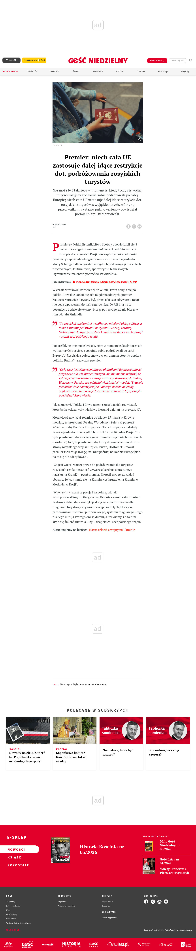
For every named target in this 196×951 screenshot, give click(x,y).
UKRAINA (95, 684)
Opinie (141, 71)
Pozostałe (15, 865)
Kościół (33, 71)
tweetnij (134, 225)
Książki (15, 857)
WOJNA (103, 684)
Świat (76, 71)
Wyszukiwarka (191, 60)
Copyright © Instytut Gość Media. (157, 930)
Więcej (185, 71)
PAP (68, 684)
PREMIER (83, 684)
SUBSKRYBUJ (157, 61)
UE (89, 684)
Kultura (98, 71)
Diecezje (163, 71)
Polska (54, 71)
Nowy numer (11, 71)
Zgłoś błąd (13, 930)
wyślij (140, 225)
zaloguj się (178, 61)
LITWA (62, 684)
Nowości (15, 849)
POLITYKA (74, 684)
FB (129, 225)
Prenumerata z (34, 60)
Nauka (120, 71)
